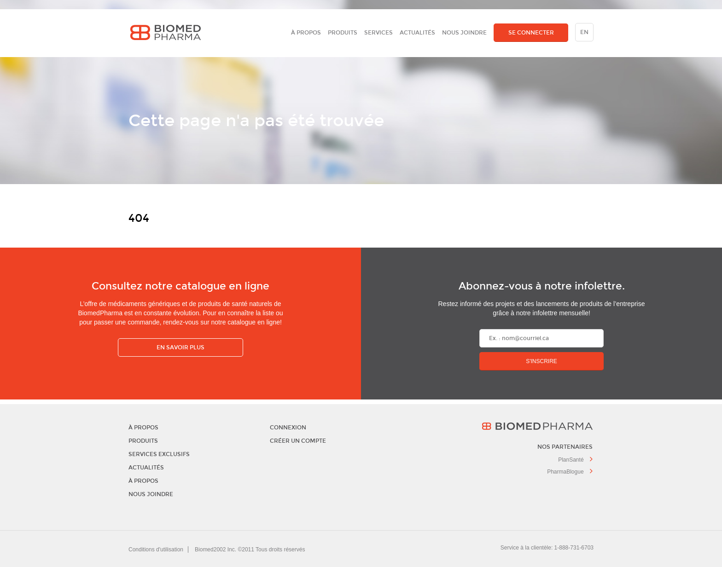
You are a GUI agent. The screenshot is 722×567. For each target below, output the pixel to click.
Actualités (417, 32)
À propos (306, 32)
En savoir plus (180, 347)
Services (378, 32)
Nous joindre (464, 32)
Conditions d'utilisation (155, 549)
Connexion (288, 427)
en (584, 32)
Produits (342, 32)
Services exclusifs (159, 454)
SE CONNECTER (531, 32)
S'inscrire (541, 361)
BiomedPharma (502, 426)
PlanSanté (575, 460)
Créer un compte (298, 441)
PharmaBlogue (570, 472)
